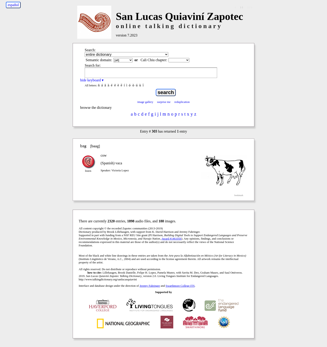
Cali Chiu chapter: (154, 60)
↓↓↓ (250, 7)
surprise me (164, 102)
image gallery (145, 102)
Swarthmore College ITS (180, 285)
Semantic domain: (99, 60)
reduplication (182, 102)
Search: (90, 50)
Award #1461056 (171, 238)
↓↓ (241, 7)
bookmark (238, 195)
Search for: (93, 65)
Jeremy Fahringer (150, 285)
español (13, 5)
